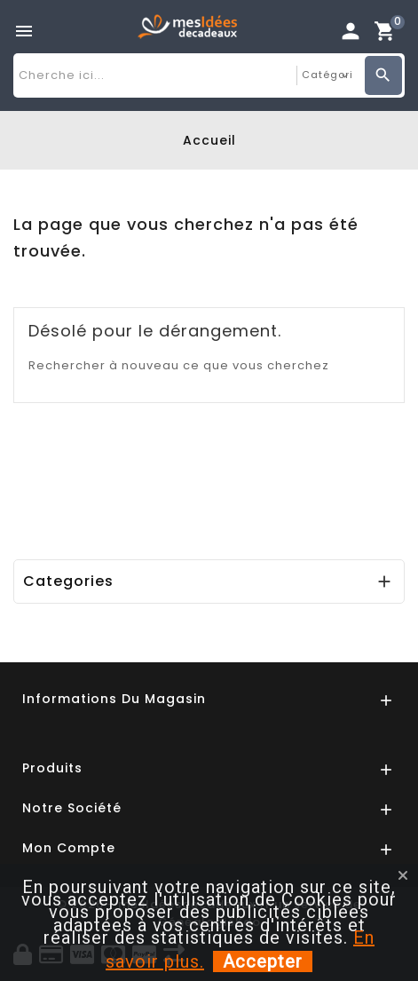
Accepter (263, 961)
